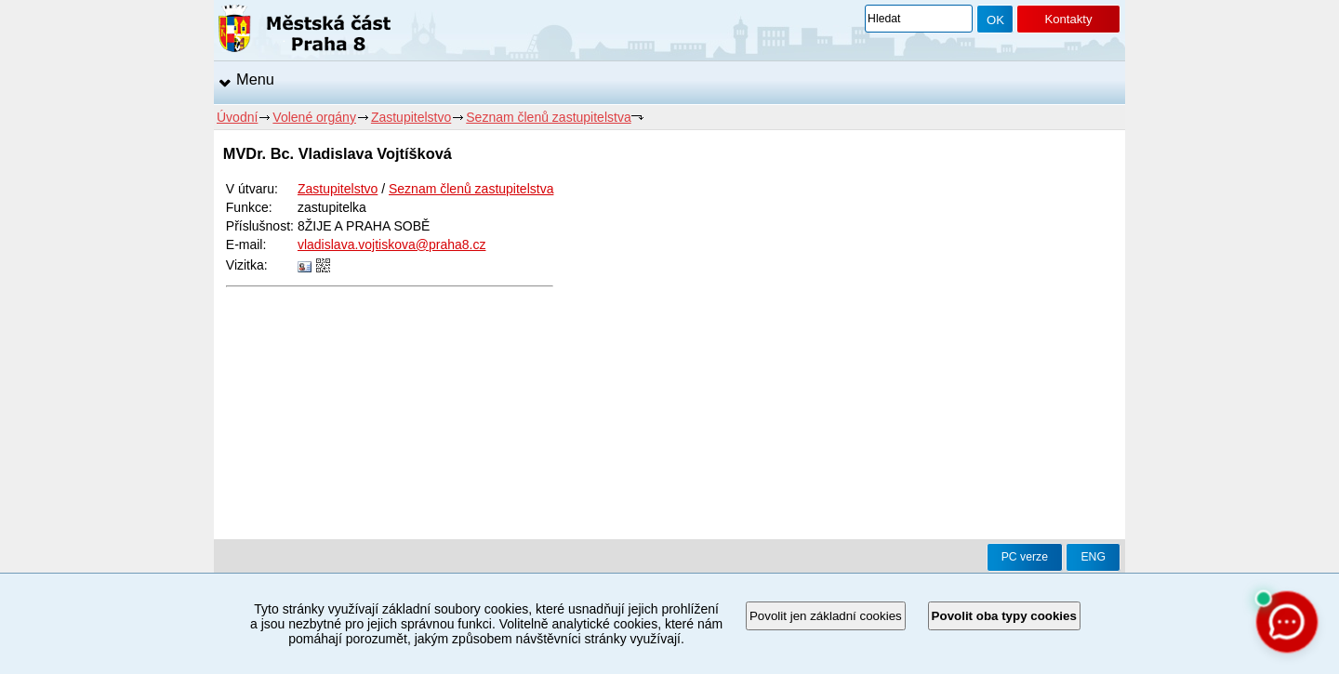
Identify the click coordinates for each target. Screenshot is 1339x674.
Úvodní (237, 117)
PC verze (1024, 556)
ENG (1093, 556)
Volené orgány (314, 117)
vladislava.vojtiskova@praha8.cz (392, 244)
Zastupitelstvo (411, 117)
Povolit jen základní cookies (825, 616)
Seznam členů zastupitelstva (548, 117)
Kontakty (1068, 19)
